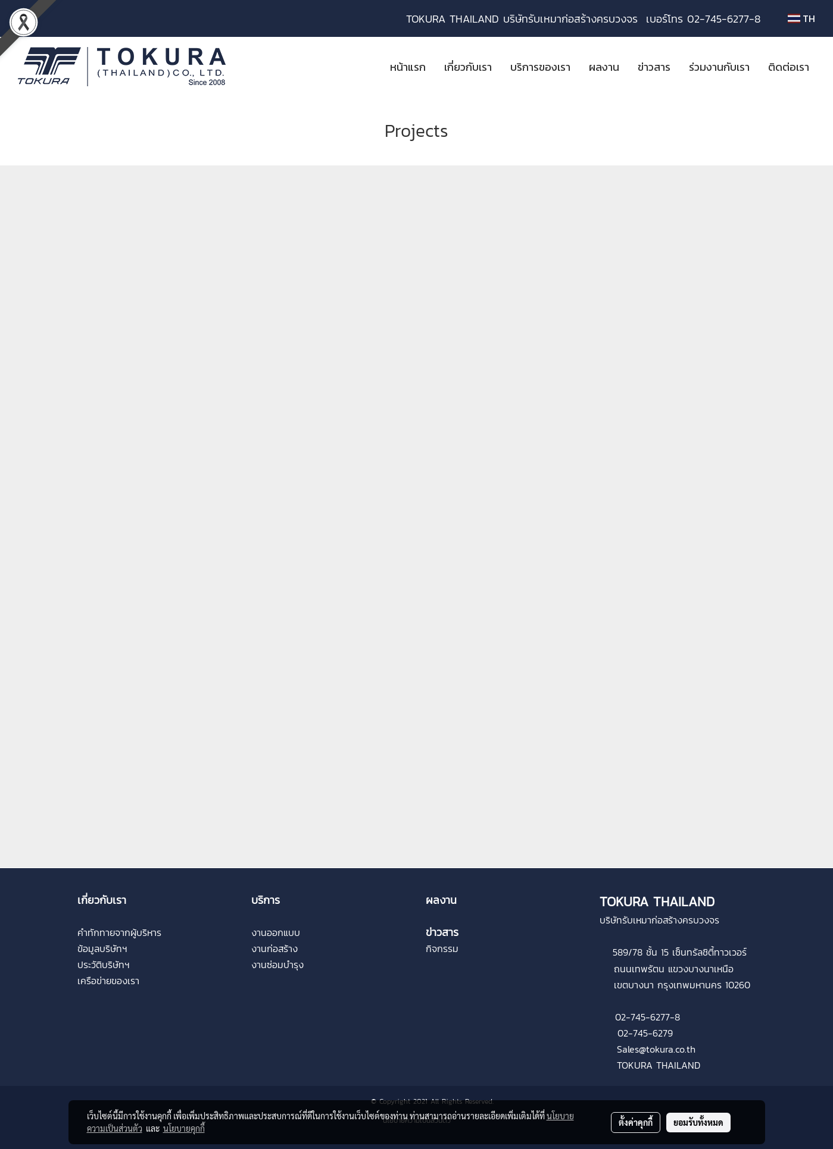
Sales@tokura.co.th (656, 1049)
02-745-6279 (645, 1033)
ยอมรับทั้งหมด (698, 1122)
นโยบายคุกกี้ (184, 1128)
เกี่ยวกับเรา (468, 67)
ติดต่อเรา (788, 67)
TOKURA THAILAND (658, 1065)
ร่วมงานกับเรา (719, 67)
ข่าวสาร (654, 67)
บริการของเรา (540, 67)
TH (801, 18)
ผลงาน (604, 67)
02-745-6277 (642, 1017)
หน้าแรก (408, 67)
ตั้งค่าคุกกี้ (636, 1122)
